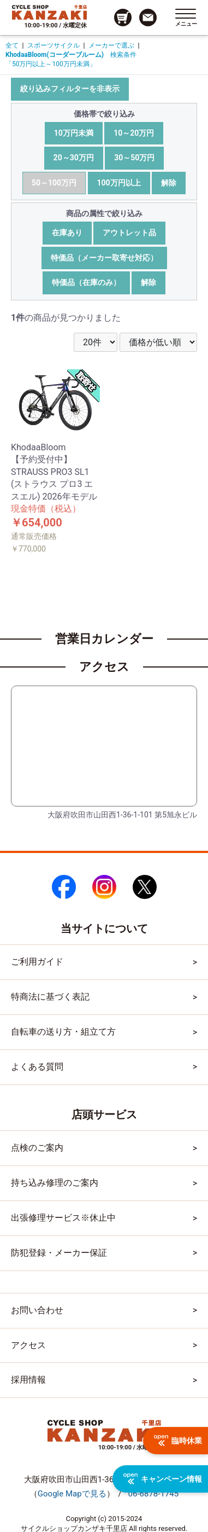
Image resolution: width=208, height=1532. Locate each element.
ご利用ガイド (37, 961)
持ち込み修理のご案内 (54, 1182)
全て (12, 45)
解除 (168, 182)
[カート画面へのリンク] (123, 17)
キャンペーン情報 (162, 1478)
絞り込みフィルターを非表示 (70, 88)
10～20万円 (134, 133)
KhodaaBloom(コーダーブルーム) (54, 55)
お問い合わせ (37, 1310)
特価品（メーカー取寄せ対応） (104, 257)
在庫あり (67, 232)
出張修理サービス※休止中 (63, 1217)
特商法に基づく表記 (50, 996)
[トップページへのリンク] (49, 12)
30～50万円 (134, 157)
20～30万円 (74, 157)
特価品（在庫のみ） (86, 282)
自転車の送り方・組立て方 (63, 1031)
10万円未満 (73, 133)
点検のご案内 (37, 1147)
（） (72, 1494)
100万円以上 (119, 182)
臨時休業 (178, 1440)
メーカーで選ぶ (111, 45)
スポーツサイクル (53, 45)
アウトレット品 (129, 232)
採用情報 (28, 1379)
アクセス (28, 1345)
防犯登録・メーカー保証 (59, 1252)
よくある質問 (37, 1066)
